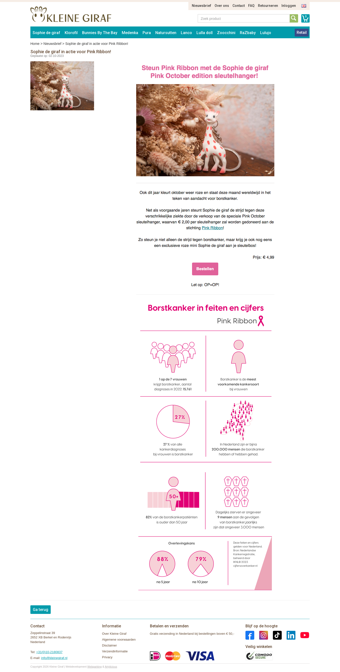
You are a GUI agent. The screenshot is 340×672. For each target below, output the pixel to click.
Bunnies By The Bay (99, 32)
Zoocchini (226, 32)
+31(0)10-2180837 (49, 652)
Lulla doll (204, 32)
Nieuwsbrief (201, 6)
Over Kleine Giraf (114, 633)
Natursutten (165, 32)
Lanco (186, 32)
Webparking (94, 666)
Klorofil (71, 32)
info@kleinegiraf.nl (54, 658)
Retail (302, 32)
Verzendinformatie (115, 651)
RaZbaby (248, 32)
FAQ (251, 6)
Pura (147, 32)
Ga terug (40, 609)
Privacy (107, 657)
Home (34, 44)
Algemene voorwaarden (119, 639)
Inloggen (288, 6)
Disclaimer (109, 645)
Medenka (130, 32)
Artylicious (111, 666)
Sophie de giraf (46, 32)
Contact (238, 6)
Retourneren (268, 6)
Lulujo (265, 32)
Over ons (222, 6)
